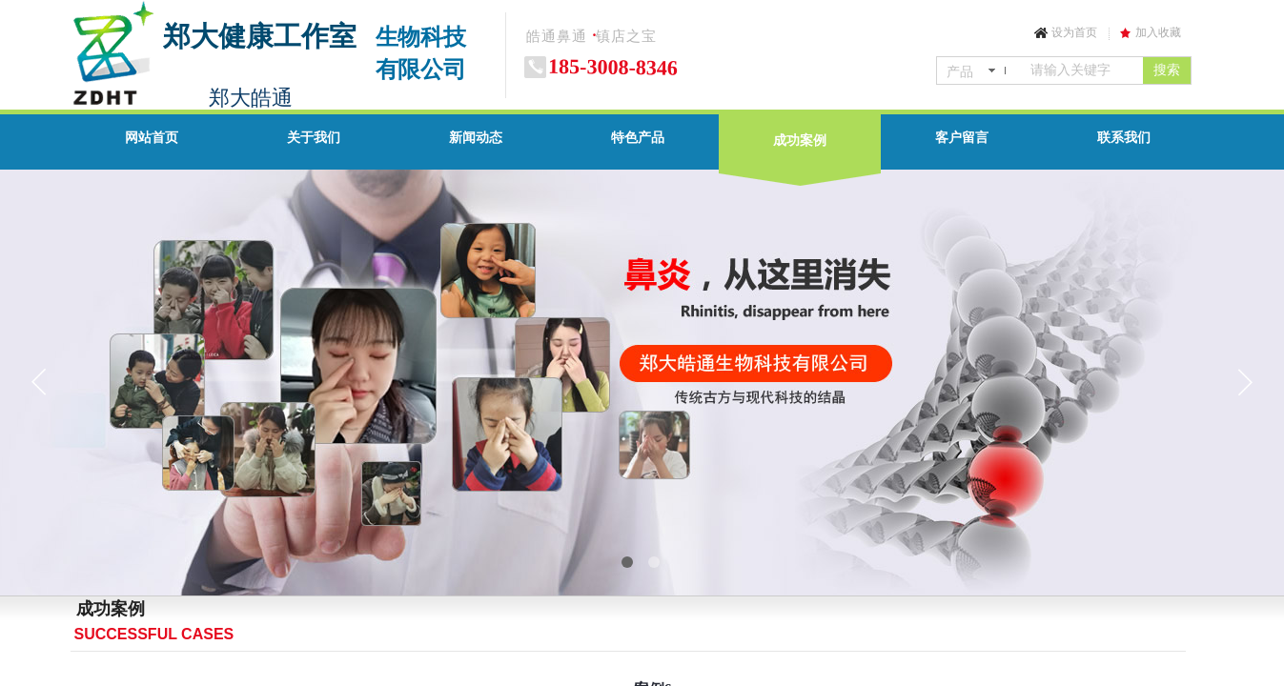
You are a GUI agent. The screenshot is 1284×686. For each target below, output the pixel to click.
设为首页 (1074, 32)
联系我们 (1124, 138)
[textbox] (1083, 70)
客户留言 (961, 138)
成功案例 (799, 140)
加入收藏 (1158, 32)
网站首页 (151, 138)
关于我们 (313, 138)
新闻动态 (475, 138)
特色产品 (637, 138)
